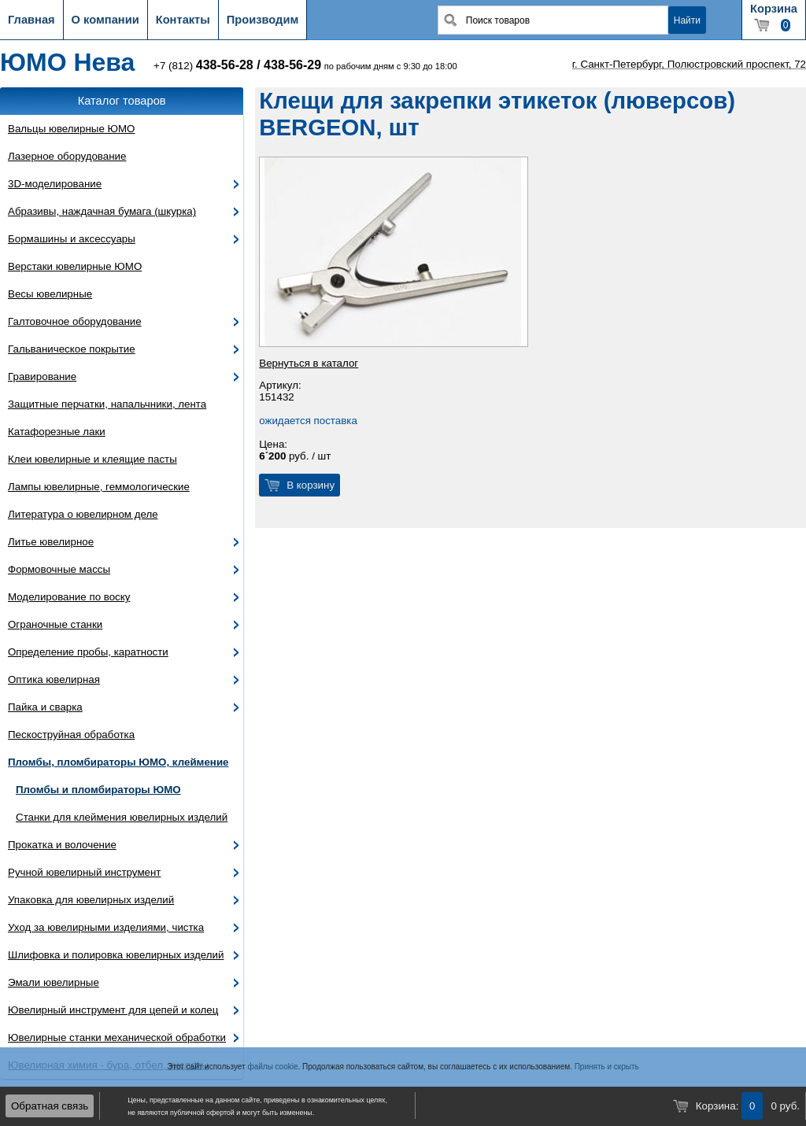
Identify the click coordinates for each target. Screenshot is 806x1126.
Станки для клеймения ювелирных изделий (121, 817)
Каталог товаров (122, 100)
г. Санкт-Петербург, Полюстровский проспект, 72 (689, 64)
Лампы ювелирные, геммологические (99, 487)
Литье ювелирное (51, 542)
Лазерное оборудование (67, 156)
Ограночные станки (55, 624)
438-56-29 (292, 65)
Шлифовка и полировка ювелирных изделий (116, 955)
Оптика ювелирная (54, 679)
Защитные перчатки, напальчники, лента (107, 404)
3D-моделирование (55, 184)
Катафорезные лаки (56, 431)
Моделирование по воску (69, 597)
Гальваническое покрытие (71, 349)
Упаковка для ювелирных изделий (91, 900)
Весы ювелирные (50, 294)
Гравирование (42, 376)
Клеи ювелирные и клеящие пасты (92, 459)
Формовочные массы (59, 569)
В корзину (311, 485)
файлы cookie (272, 1066)
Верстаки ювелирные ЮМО (75, 266)
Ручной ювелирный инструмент (84, 872)
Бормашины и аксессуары (71, 239)
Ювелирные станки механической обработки (117, 1037)
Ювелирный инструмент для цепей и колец (113, 1010)
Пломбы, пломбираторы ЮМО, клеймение (118, 762)
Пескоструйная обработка (71, 734)
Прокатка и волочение (62, 845)
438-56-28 (224, 65)
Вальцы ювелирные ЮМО (71, 129)
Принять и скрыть (607, 1066)
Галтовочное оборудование (75, 321)
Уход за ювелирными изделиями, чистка (106, 927)
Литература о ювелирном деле (83, 514)
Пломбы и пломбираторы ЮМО (98, 790)
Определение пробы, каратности (88, 652)
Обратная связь (49, 1106)
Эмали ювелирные (53, 982)
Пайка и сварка (45, 707)
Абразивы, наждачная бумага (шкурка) (102, 211)
